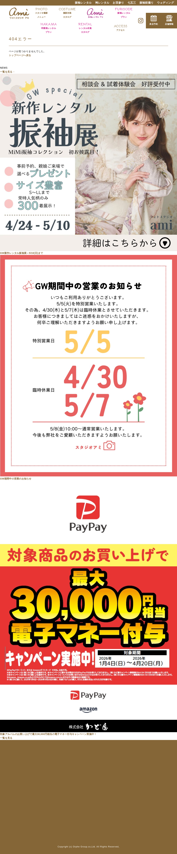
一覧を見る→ (7, 71)
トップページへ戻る (20, 55)
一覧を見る (6, 738)
